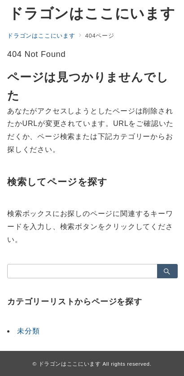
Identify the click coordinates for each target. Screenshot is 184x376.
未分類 (28, 331)
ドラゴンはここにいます (92, 13)
